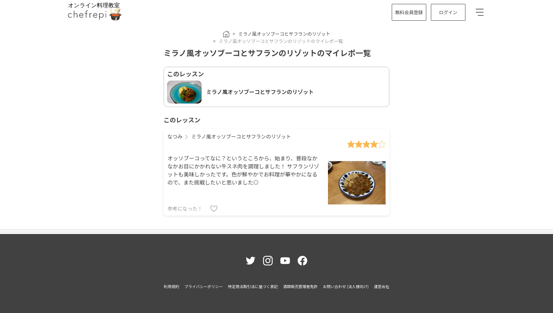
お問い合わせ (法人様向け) (346, 286)
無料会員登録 (409, 12)
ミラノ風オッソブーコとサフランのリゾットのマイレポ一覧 (281, 41)
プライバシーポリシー (203, 286)
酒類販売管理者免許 (300, 286)
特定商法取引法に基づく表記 (253, 286)
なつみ (174, 136)
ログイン (448, 12)
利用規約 (171, 286)
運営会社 (381, 286)
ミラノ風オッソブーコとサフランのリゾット (284, 33)
